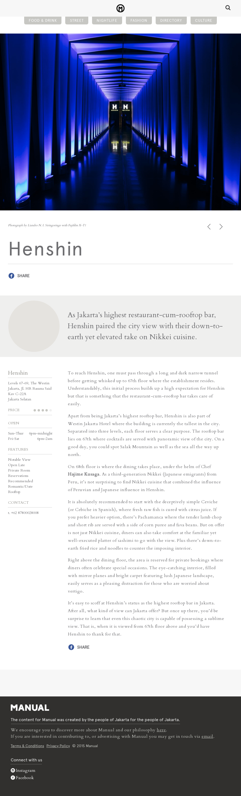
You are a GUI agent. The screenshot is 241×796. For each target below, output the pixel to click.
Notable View (19, 459)
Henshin (18, 373)
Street (77, 20)
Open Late (16, 465)
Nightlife (107, 20)
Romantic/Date (20, 486)
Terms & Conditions (27, 746)
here (161, 730)
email (207, 736)
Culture (203, 20)
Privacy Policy (58, 746)
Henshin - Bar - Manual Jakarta (120, 8)
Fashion (138, 20)
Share (23, 275)
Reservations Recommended (20, 478)
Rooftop (14, 491)
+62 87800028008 (25, 512)
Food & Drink (43, 20)
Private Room (19, 470)
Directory (171, 20)
